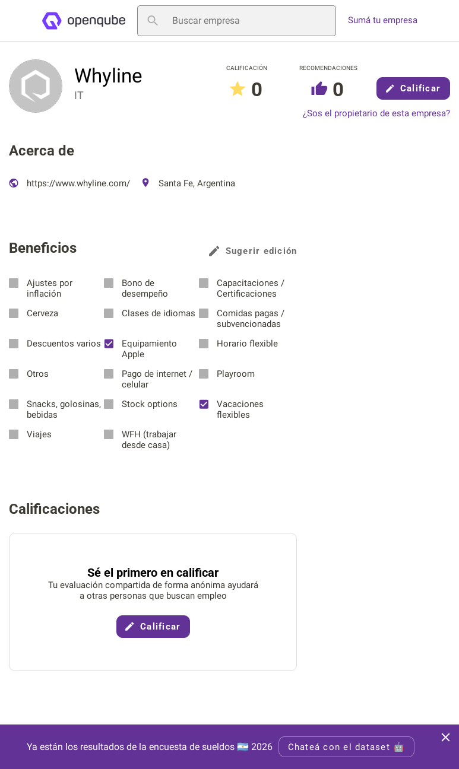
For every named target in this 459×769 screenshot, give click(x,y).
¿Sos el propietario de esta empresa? (376, 114)
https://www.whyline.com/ (69, 183)
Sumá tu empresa (382, 20)
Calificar (413, 88)
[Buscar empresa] (236, 20)
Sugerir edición (253, 251)
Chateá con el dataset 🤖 (347, 747)
